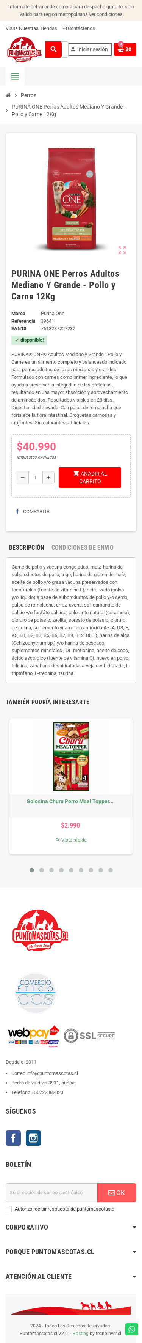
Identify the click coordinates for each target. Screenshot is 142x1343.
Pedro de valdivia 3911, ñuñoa (43, 1083)
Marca (18, 313)
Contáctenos (78, 28)
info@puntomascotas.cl (52, 1073)
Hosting (80, 1333)
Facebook (13, 1138)
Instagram (33, 1138)
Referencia (23, 321)
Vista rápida (71, 840)
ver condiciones (106, 14)
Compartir (33, 511)
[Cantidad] (35, 477)
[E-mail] (52, 1192)
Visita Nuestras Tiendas (31, 28)
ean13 (18, 328)
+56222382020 (47, 1092)
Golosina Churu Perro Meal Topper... (70, 801)
